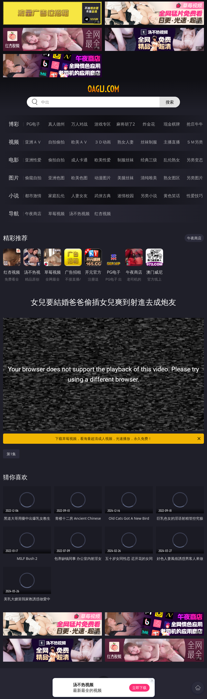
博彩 (14, 123)
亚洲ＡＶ (33, 142)
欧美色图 (79, 178)
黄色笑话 (172, 195)
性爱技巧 (195, 195)
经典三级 (149, 160)
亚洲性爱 (33, 160)
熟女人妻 (125, 142)
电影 (14, 159)
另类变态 (195, 160)
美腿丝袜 (125, 178)
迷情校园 (125, 195)
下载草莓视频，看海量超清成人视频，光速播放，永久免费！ (128, 439)
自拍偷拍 (56, 142)
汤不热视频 (79, 213)
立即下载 (139, 687)
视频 (14, 141)
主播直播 (172, 142)
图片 (14, 177)
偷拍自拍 (56, 160)
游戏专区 (102, 124)
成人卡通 (79, 160)
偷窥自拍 (33, 178)
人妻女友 (79, 195)
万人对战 (79, 124)
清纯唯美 (149, 178)
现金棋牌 (172, 124)
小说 (14, 195)
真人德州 (56, 124)
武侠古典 (102, 195)
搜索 (170, 102)
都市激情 (33, 195)
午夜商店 (33, 213)
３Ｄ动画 (102, 142)
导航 (14, 213)
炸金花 (149, 124)
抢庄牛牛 (195, 124)
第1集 (11, 453)
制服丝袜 (125, 160)
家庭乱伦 (56, 195)
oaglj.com (103, 89)
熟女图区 (172, 178)
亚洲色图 (56, 178)
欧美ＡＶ (79, 142)
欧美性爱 (102, 160)
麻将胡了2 (125, 124)
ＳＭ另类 (195, 142)
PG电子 (33, 124)
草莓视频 (56, 213)
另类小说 (149, 195)
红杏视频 (102, 213)
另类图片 (195, 178)
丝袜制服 (149, 142)
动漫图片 (102, 178)
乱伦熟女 (172, 160)
